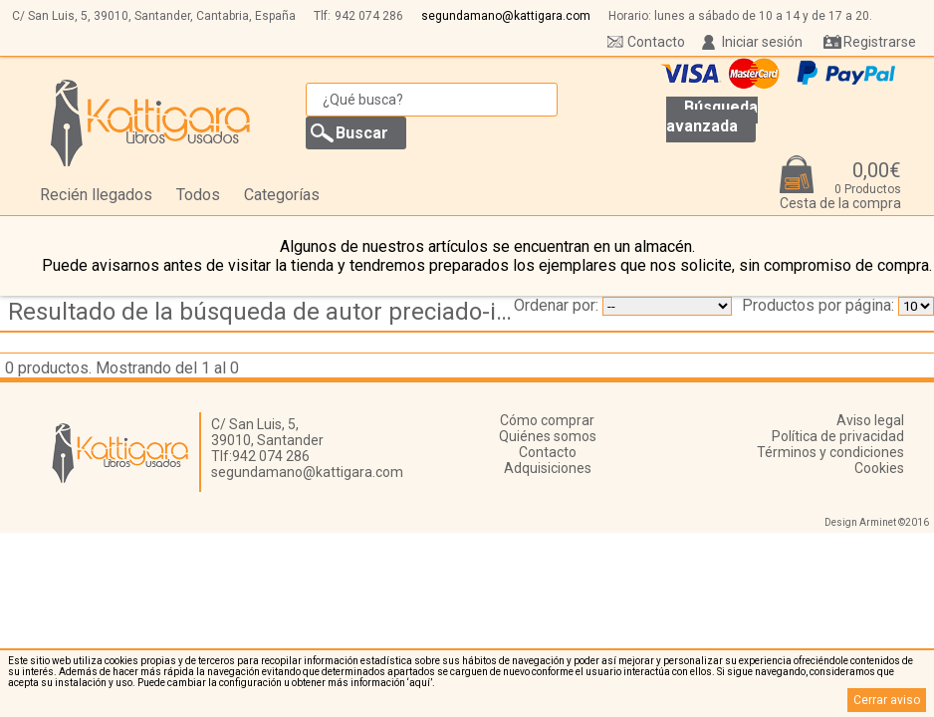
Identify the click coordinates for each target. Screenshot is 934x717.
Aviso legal (870, 420)
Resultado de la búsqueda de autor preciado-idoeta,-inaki (269, 312)
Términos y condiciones (830, 452)
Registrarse (879, 42)
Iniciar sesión (762, 42)
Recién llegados (96, 194)
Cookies (879, 468)
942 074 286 (369, 16)
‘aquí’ (419, 682)
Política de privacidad (838, 436)
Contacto (656, 42)
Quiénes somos (547, 436)
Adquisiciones (547, 468)
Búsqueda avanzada (712, 116)
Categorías (282, 194)
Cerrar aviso (886, 700)
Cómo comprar (547, 420)
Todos (198, 194)
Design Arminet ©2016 (876, 522)
